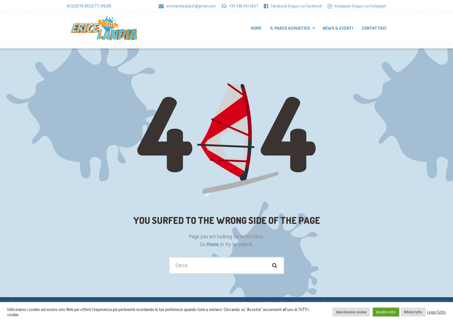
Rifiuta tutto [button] (413, 312)
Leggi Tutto (436, 312)
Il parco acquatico (290, 28)
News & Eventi (338, 28)
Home (256, 28)
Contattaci (374, 28)
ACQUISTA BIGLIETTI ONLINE (89, 6)
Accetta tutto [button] (386, 312)
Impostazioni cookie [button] (351, 312)
